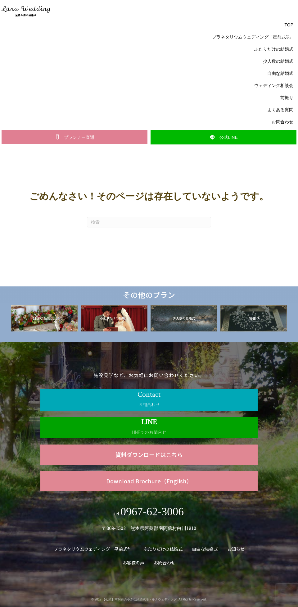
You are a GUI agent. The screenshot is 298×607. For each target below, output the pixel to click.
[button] (74, 137)
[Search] (149, 222)
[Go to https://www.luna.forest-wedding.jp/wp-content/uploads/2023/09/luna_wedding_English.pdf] (149, 481)
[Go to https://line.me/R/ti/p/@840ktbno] (149, 428)
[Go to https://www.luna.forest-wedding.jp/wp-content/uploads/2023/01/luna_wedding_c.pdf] (149, 455)
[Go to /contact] (149, 400)
